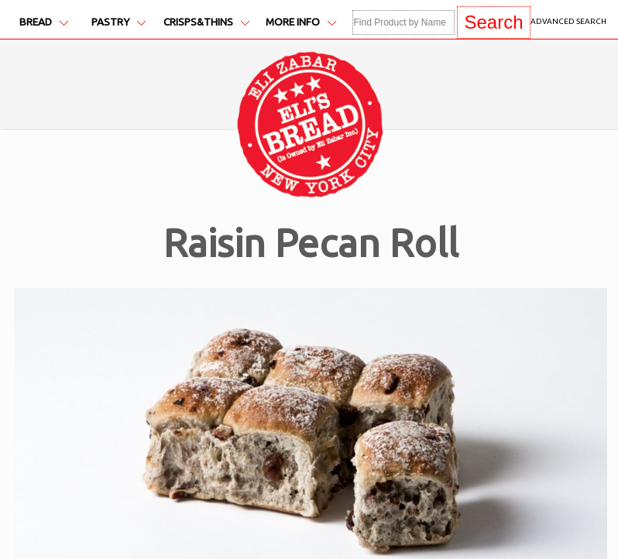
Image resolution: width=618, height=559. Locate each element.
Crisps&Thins (206, 22)
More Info (301, 22)
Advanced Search (568, 21)
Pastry (118, 22)
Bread (43, 22)
